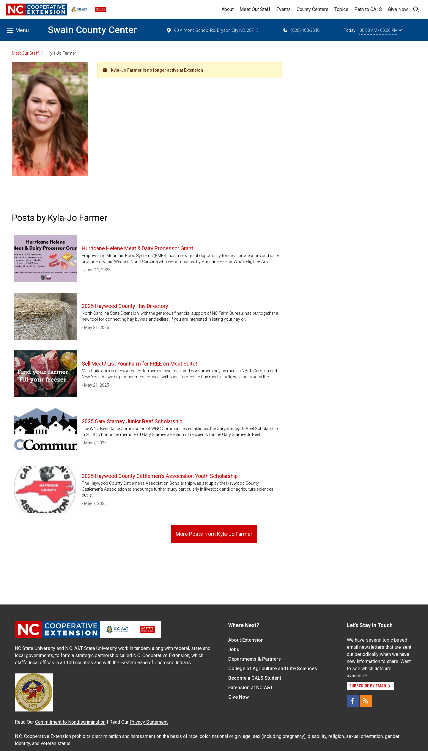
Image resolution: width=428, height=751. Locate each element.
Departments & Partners (254, 659)
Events (283, 9)
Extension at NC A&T (250, 687)
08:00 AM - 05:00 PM (381, 30)
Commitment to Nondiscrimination (70, 722)
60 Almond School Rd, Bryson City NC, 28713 (212, 30)
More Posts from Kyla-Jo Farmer (214, 534)
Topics (341, 9)
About (227, 9)
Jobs (233, 649)
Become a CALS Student (254, 678)
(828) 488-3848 (301, 30)
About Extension (246, 640)
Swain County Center (92, 29)
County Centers (312, 9)
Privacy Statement (149, 722)
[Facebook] (353, 701)
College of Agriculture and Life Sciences (272, 668)
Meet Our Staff (255, 9)
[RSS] (366, 701)
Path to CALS (368, 9)
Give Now (398, 9)
